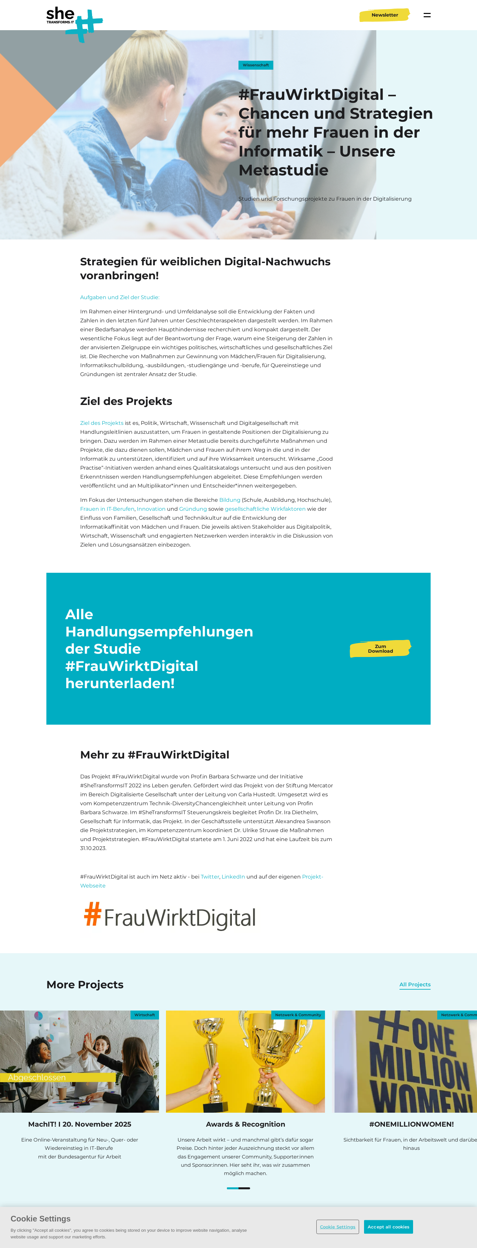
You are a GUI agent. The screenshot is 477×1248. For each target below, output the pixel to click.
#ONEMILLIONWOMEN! (236, 1188)
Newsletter (385, 15)
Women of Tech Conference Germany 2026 (240, 1188)
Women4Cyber (248, 1188)
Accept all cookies (388, 1226)
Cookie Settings (338, 1226)
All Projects (415, 984)
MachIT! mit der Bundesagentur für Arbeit (229, 1188)
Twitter (210, 877)
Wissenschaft (256, 65)
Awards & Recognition (233, 1188)
